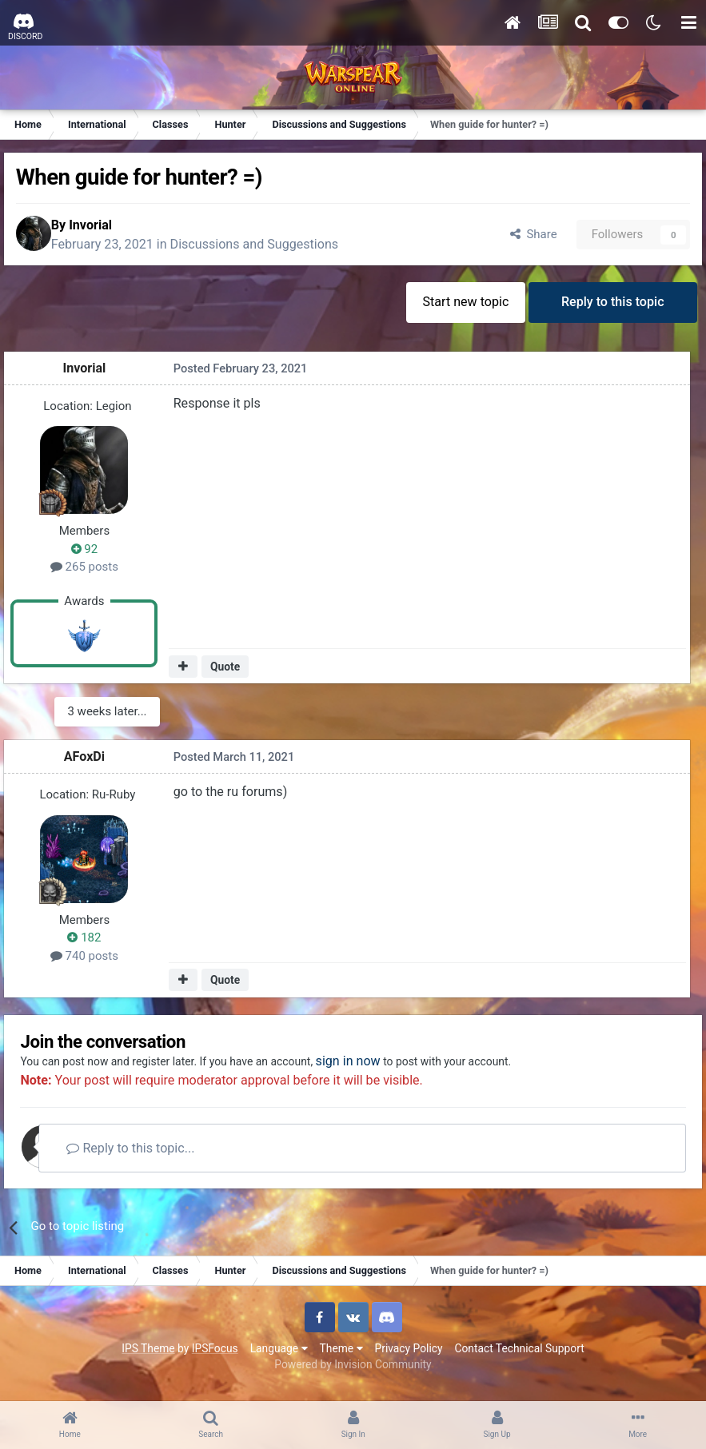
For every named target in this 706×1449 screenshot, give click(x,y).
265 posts (92, 576)
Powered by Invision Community (352, 1376)
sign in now (402, 1073)
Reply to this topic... (167, 1159)
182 (93, 944)
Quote (229, 675)
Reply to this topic (609, 311)
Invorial (112, 229)
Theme (341, 1360)
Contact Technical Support (519, 1360)
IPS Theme (148, 1360)
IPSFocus (215, 1360)
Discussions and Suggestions (276, 249)
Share (520, 239)
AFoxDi (92, 763)
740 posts (92, 962)
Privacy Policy (409, 1360)
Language (279, 1360)
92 (92, 558)
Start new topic (456, 311)
